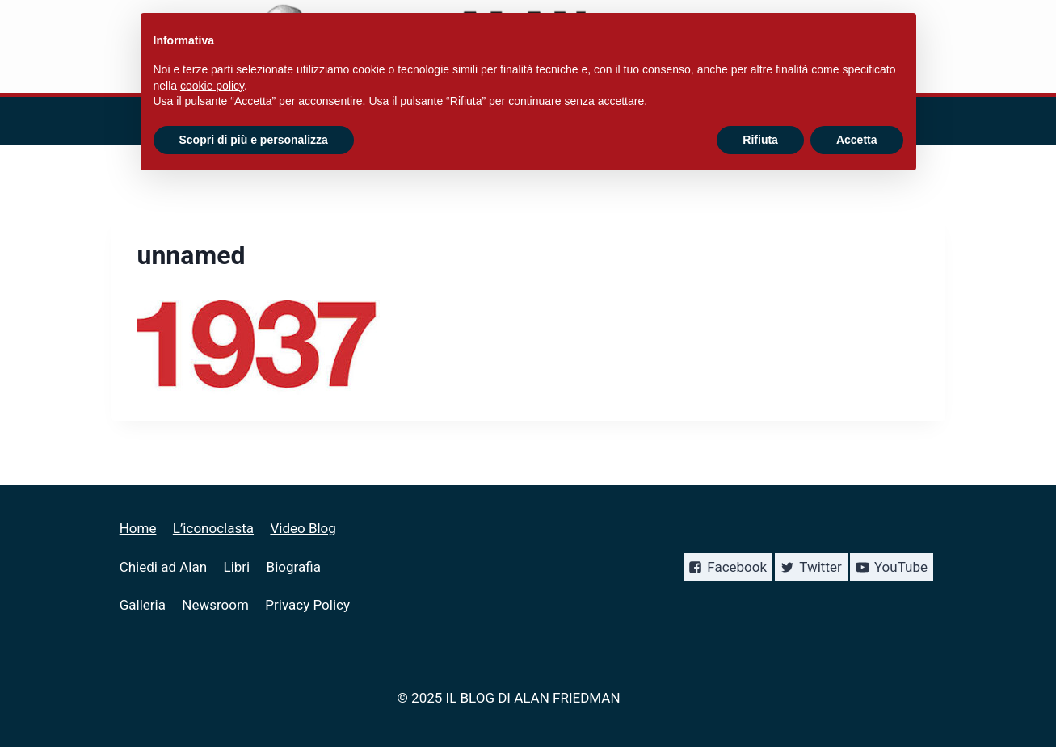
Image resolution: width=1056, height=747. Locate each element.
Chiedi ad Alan (163, 567)
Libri (237, 567)
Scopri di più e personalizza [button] (253, 139)
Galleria (143, 605)
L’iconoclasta (213, 528)
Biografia (294, 567)
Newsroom (215, 605)
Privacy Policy (307, 605)
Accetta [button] (856, 139)
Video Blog (302, 528)
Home (138, 528)
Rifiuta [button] (760, 139)
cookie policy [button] (212, 85)
